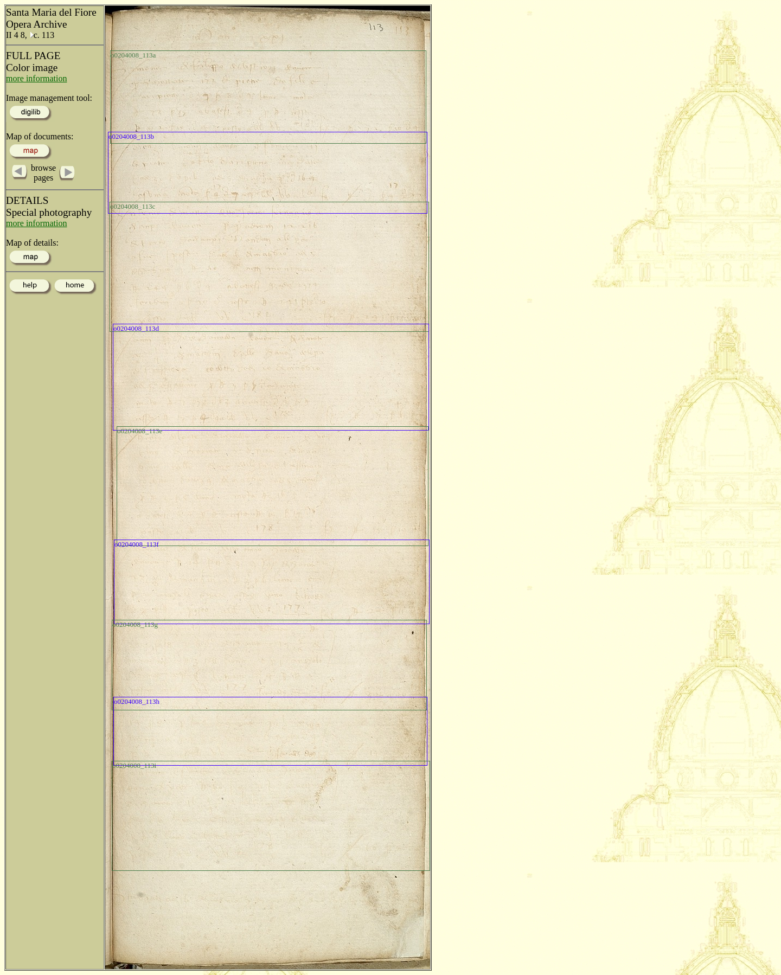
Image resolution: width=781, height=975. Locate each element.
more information (36, 78)
